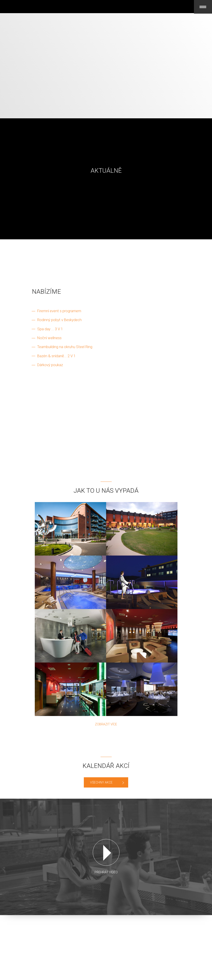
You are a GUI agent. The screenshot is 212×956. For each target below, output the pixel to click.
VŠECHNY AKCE (101, 782)
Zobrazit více (106, 724)
